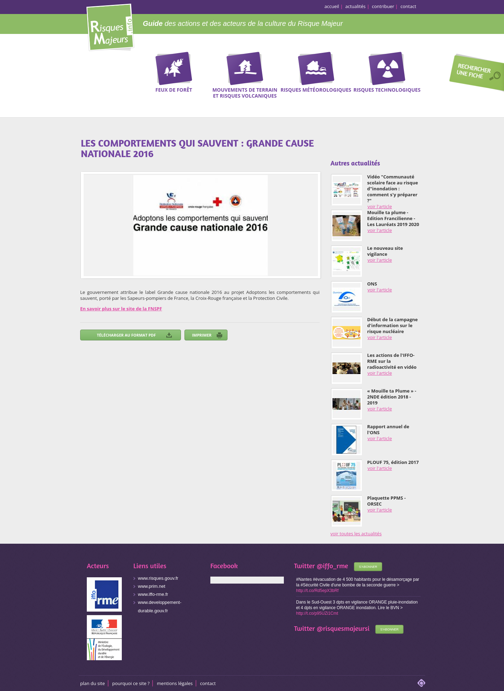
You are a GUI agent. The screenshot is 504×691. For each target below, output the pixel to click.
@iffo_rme (332, 565)
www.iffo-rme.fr (153, 594)
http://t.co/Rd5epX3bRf (317, 590)
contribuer (383, 6)
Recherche (474, 74)
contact (408, 6)
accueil (331, 6)
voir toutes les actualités (356, 533)
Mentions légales (174, 683)
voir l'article (380, 206)
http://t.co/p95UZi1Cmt (317, 613)
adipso (421, 683)
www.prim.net (151, 586)
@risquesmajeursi (343, 628)
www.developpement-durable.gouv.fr (159, 606)
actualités (355, 6)
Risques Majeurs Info (110, 26)
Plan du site (92, 683)
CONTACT (208, 683)
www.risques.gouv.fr (158, 578)
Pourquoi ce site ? (131, 683)
